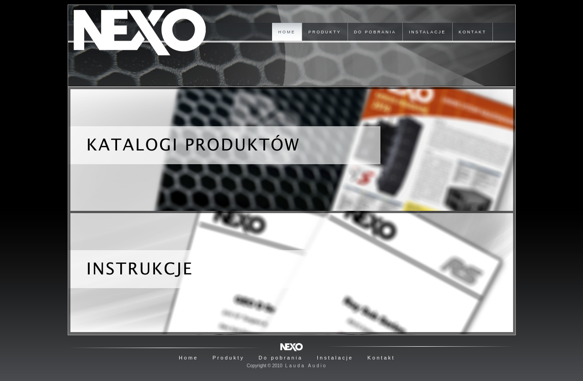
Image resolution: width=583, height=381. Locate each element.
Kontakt (381, 357)
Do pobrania (281, 357)
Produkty (229, 357)
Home (188, 357)
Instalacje (335, 357)
